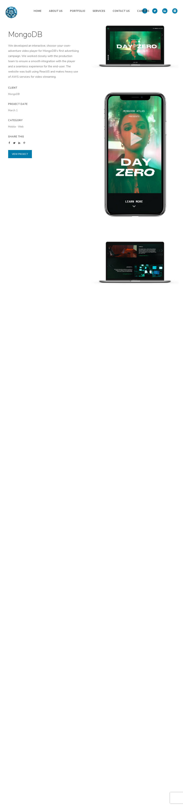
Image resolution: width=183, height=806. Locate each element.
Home (38, 11)
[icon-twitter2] (155, 11)
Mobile (12, 126)
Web (21, 126)
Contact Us (121, 11)
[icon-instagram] (174, 11)
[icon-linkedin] (165, 11)
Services (99, 11)
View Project (20, 154)
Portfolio (77, 11)
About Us (56, 11)
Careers (143, 11)
